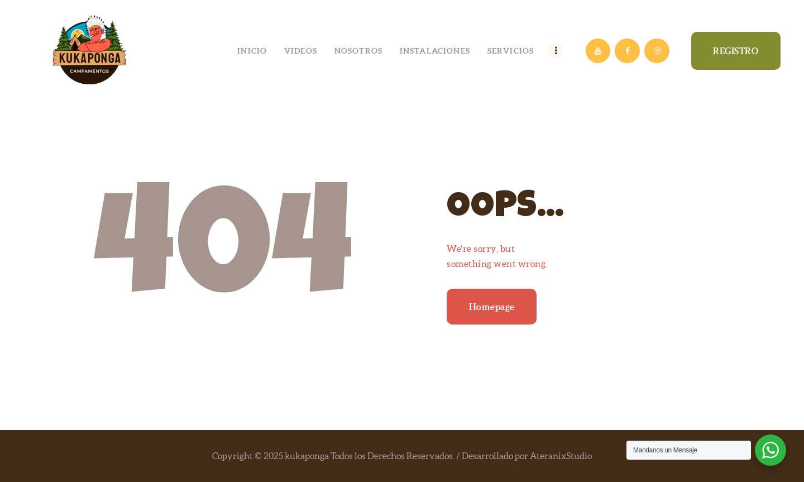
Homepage (492, 307)
